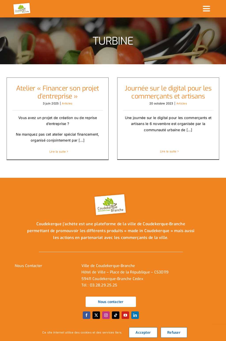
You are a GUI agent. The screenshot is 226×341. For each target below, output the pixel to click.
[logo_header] (22, 4)
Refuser (174, 332)
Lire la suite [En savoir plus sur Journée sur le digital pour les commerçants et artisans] (168, 151)
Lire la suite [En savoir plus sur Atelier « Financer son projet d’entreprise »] (57, 151)
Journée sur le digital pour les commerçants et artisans (168, 92)
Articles (67, 103)
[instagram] (106, 317)
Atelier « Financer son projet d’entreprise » (57, 92)
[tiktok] (115, 317)
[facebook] (86, 317)
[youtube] (125, 317)
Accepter (143, 332)
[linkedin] (135, 317)
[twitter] (96, 317)
